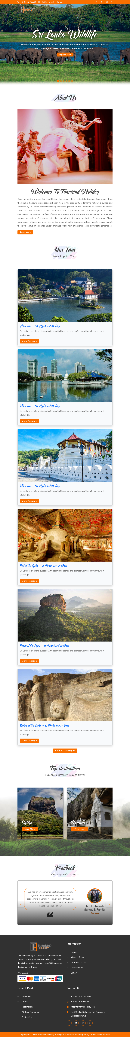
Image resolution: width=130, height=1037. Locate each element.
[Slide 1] (58, 81)
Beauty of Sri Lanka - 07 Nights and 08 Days (44, 645)
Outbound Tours (78, 962)
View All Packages (65, 750)
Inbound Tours (77, 957)
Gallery (74, 972)
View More (30, 829)
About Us (26, 996)
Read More (25, 232)
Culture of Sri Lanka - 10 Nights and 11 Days (44, 725)
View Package (29, 341)
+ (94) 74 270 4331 (81, 1001)
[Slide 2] (61, 81)
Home (74, 952)
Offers (25, 1001)
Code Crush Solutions (100, 1034)
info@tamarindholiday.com (50, 2)
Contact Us (27, 1017)
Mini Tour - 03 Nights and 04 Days (40, 326)
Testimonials (27, 1006)
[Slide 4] (66, 81)
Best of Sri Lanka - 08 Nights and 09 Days (43, 565)
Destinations (77, 967)
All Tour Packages (30, 1012)
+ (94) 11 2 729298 (26, 2)
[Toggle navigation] (109, 9)
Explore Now (65, 54)
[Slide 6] (72, 81)
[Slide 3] (64, 81)
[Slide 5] (69, 81)
